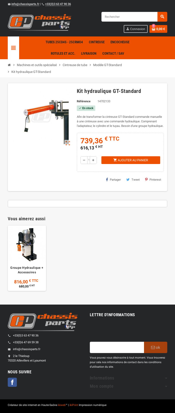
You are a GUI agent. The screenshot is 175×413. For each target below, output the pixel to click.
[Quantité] (88, 160)
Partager (113, 179)
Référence (83, 101)
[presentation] (124, 330)
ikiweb (62, 405)
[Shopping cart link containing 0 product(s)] (158, 29)
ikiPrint (73, 405)
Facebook (12, 382)
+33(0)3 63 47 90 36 (58, 4)
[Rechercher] (134, 17)
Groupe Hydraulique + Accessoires (26, 270)
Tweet (133, 179)
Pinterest (153, 179)
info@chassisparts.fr (25, 4)
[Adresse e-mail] (117, 347)
